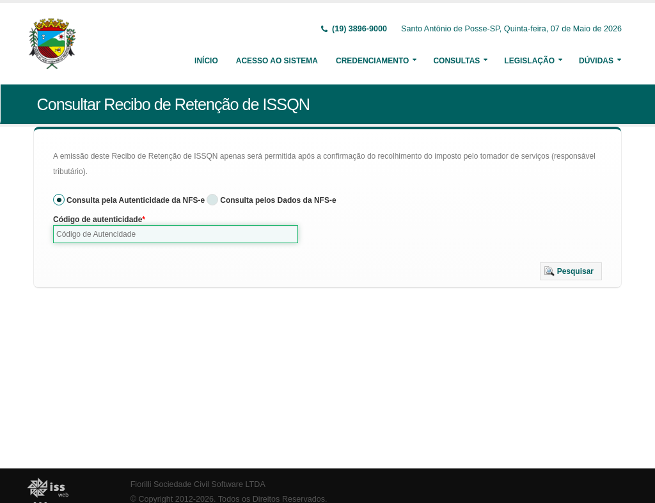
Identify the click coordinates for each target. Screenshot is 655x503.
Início (206, 60)
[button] (571, 271)
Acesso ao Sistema (277, 60)
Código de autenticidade (97, 219)
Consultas (456, 60)
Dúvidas (596, 60)
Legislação (529, 60)
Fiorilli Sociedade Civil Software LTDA (197, 484)
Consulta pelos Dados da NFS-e (278, 200)
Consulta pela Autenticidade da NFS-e (136, 200)
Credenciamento (372, 60)
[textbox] (175, 234)
